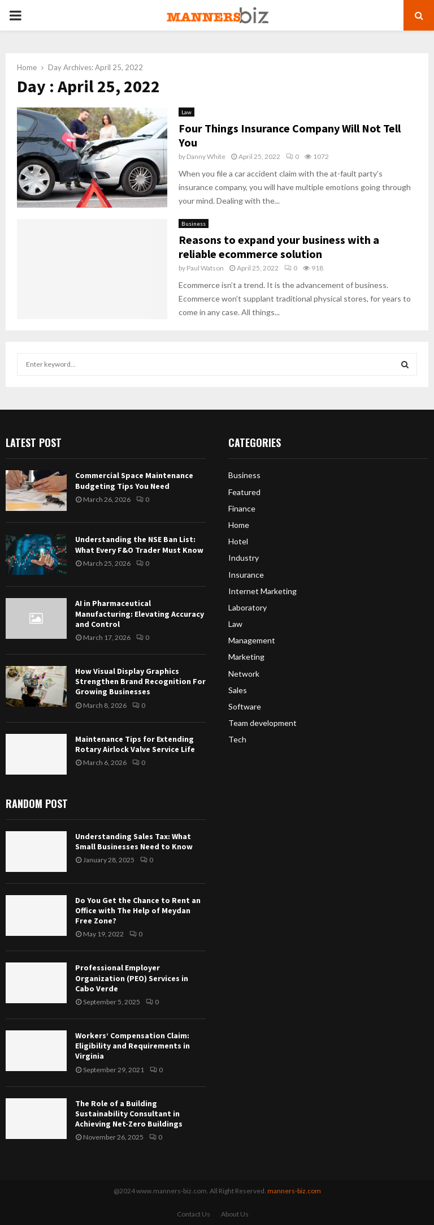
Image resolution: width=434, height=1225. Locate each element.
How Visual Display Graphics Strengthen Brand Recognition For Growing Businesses (140, 681)
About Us (235, 1214)
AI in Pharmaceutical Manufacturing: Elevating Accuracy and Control (139, 613)
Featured (244, 492)
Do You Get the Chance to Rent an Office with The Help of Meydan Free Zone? (138, 910)
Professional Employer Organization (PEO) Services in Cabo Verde (131, 977)
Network (243, 673)
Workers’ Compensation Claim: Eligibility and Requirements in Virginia (132, 1045)
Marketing (246, 656)
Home (238, 525)
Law (186, 112)
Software (244, 706)
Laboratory (247, 607)
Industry (243, 557)
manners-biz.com (294, 1191)
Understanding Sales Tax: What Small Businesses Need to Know (134, 841)
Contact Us (193, 1214)
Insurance (246, 574)
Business (193, 223)
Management (251, 640)
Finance (241, 508)
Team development (262, 723)
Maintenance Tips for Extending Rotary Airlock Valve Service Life (135, 744)
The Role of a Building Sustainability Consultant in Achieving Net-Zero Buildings (129, 1113)
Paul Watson (205, 268)
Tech (237, 739)
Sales (237, 690)
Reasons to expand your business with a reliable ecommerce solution (279, 247)
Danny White (205, 156)
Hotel (238, 541)
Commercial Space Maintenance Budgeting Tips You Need (134, 480)
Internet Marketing (262, 591)
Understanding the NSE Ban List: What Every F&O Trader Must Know (139, 544)
